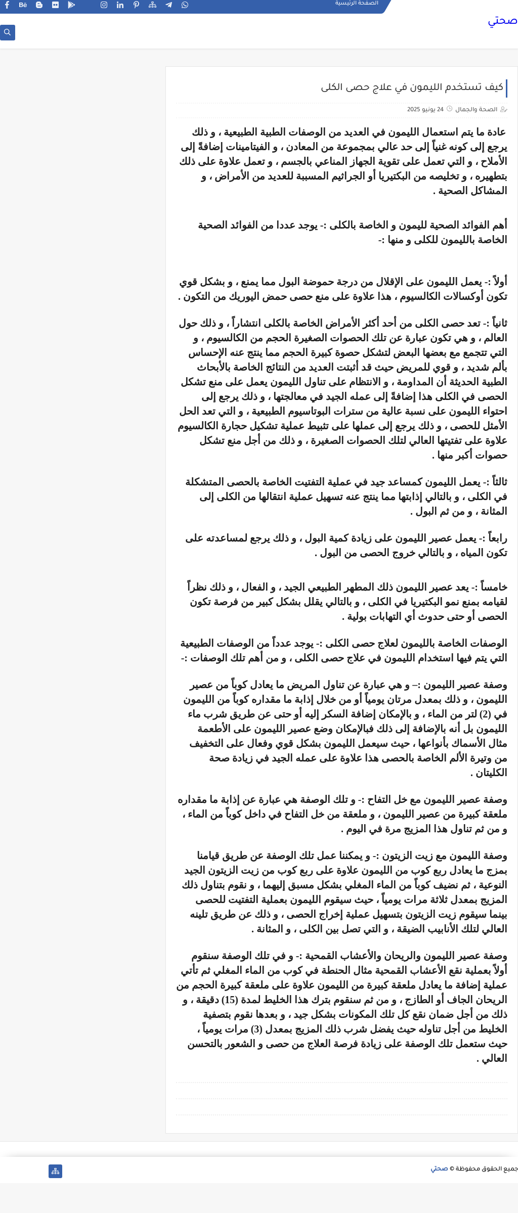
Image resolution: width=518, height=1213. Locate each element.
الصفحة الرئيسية (356, 8)
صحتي (503, 22)
